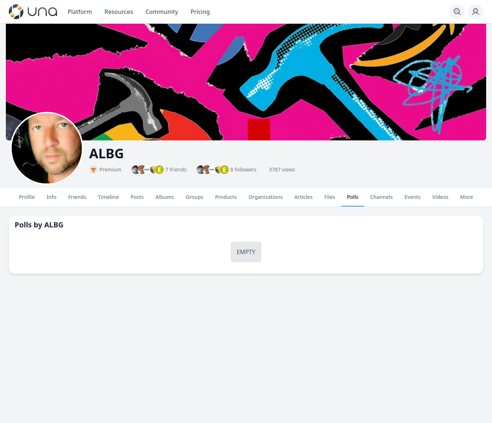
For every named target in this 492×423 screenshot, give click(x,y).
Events (412, 200)
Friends (77, 200)
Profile (27, 200)
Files (329, 200)
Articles (304, 200)
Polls (352, 200)
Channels (381, 200)
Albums (164, 200)
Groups (194, 200)
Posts (137, 200)
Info (51, 200)
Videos (440, 200)
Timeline (108, 200)
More (466, 200)
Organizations (266, 200)
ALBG (54, 225)
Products (225, 200)
